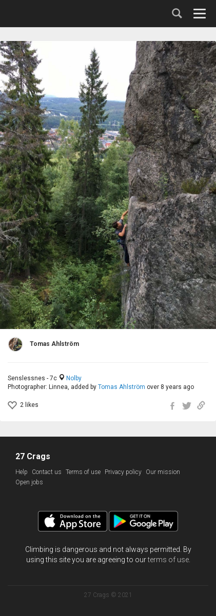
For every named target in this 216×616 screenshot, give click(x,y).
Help (21, 472)
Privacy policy (123, 472)
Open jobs (29, 482)
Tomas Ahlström (121, 387)
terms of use (168, 560)
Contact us (47, 472)
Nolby (74, 378)
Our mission (163, 472)
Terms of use (83, 472)
